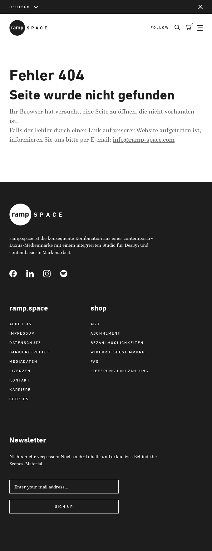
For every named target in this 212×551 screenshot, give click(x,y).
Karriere (20, 389)
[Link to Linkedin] (34, 273)
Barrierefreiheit (30, 352)
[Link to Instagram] (51, 273)
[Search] (174, 28)
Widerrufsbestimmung (118, 352)
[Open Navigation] (200, 28)
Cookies (19, 399)
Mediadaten (23, 361)
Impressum (22, 333)
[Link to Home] (28, 28)
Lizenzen (20, 370)
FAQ (95, 361)
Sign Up (64, 506)
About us (20, 323)
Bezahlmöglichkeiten (117, 342)
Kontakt (19, 380)
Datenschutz (25, 342)
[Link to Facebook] (17, 273)
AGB (95, 323)
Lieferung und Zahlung (120, 370)
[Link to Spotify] (68, 273)
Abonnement (106, 333)
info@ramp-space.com (144, 139)
